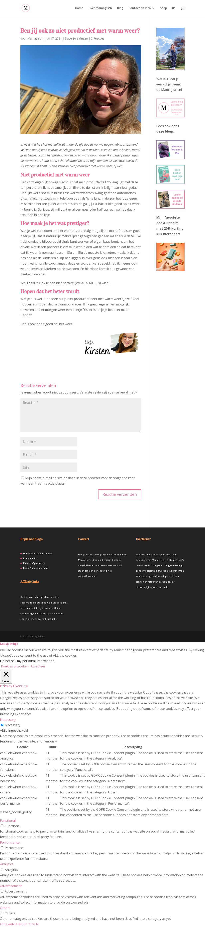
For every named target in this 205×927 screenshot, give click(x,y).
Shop (163, 8)
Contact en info (140, 8)
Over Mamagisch (100, 8)
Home (79, 8)
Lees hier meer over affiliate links (38, 618)
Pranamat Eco (30, 558)
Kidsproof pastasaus (33, 563)
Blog (120, 8)
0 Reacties (97, 38)
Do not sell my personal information (27, 661)
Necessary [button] (8, 719)
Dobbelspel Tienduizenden (37, 553)
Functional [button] (8, 820)
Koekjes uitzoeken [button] (15, 666)
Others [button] (5, 908)
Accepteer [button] (38, 666)
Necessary (12, 725)
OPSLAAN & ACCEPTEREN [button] (19, 924)
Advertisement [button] (11, 886)
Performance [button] (10, 842)
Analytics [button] (6, 864)
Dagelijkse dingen (76, 38)
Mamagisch (34, 38)
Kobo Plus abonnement (35, 567)
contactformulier (87, 576)
